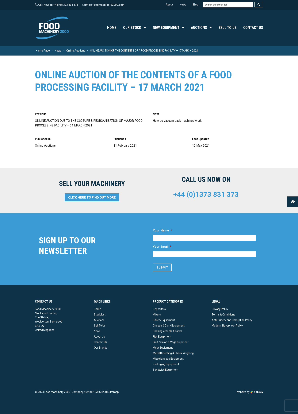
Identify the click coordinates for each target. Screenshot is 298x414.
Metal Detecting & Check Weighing (173, 353)
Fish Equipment (162, 336)
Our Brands (100, 347)
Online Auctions (45, 145)
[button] (292, 201)
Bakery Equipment (164, 320)
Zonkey (256, 391)
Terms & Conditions (223, 314)
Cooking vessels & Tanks (167, 331)
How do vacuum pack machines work (177, 120)
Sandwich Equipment (165, 369)
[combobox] (228, 4)
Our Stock (132, 27)
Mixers (157, 314)
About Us (99, 336)
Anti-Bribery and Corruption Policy (232, 320)
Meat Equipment (163, 347)
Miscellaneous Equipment (168, 358)
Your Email (162, 247)
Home (112, 27)
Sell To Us (228, 27)
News (182, 4)
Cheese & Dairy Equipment (169, 325)
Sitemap (114, 391)
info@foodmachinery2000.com (103, 4)
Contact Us (253, 27)
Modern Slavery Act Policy (227, 325)
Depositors (159, 309)
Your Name (162, 230)
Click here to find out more (92, 197)
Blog (195, 4)
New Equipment (166, 27)
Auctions (199, 27)
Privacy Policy (220, 309)
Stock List (99, 314)
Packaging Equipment (166, 364)
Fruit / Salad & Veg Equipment (171, 342)
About (169, 4)
